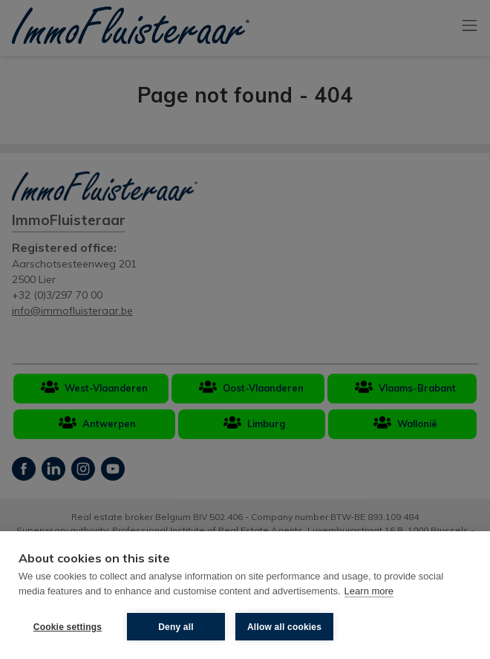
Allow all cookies (284, 627)
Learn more (368, 591)
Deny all (176, 627)
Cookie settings (67, 627)
